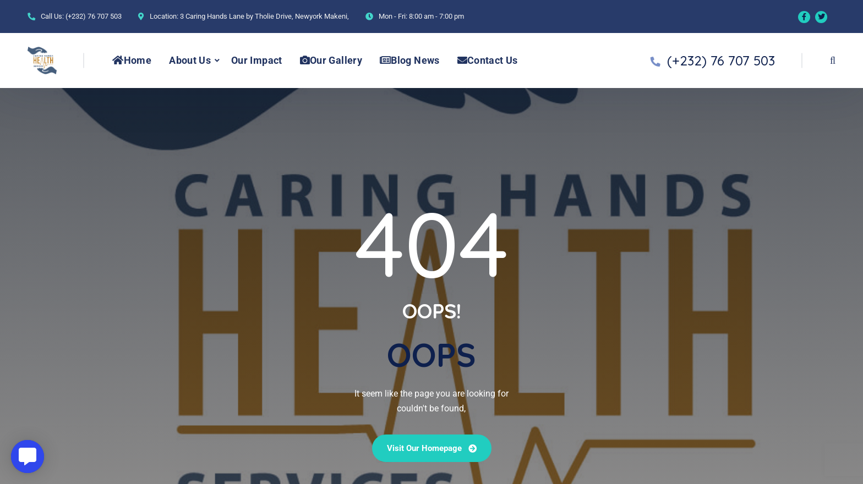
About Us (190, 60)
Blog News (410, 60)
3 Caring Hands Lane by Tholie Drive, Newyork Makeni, (264, 16)
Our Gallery (331, 60)
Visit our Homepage (432, 448)
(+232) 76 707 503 (93, 16)
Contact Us (487, 60)
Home (131, 60)
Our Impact (256, 60)
